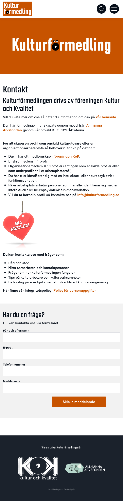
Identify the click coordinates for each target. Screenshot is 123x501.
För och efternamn (16, 330)
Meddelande (11, 381)
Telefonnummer (14, 364)
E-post (7, 347)
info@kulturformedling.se (98, 194)
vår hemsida (106, 116)
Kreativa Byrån (69, 489)
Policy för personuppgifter (74, 290)
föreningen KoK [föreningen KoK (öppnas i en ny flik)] (66, 156)
